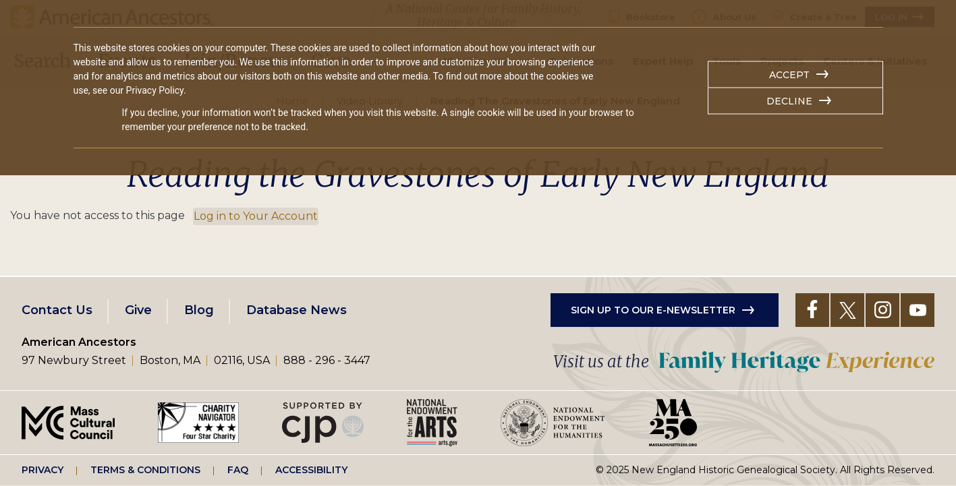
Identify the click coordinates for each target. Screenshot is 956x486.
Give (138, 310)
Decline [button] (789, 101)
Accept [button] (789, 75)
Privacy (42, 470)
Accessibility (311, 470)
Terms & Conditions (145, 470)
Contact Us (57, 310)
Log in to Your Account (256, 216)
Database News (296, 310)
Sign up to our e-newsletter (653, 310)
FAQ (237, 470)
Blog (199, 310)
